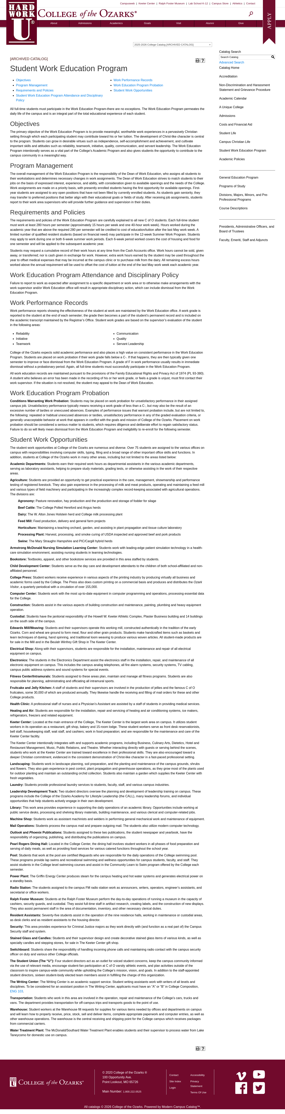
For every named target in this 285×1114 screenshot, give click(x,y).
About (53, 23)
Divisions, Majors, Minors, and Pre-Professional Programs (243, 197)
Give (241, 23)
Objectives (23, 80)
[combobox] (172, 44)
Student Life (227, 133)
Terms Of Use (198, 1092)
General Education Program (238, 177)
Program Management (31, 85)
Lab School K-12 (198, 3)
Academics (116, 23)
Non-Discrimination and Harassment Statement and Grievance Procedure (244, 87)
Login (172, 1087)
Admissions (85, 23)
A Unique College (231, 107)
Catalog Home (229, 67)
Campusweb (127, 3)
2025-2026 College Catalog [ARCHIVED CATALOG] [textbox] (163, 44)
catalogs (94, 1106)
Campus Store (220, 3)
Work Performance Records (133, 80)
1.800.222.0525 (132, 1091)
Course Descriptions (233, 208)
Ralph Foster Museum (172, 3)
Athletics (237, 3)
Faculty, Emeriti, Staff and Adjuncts (243, 240)
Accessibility (197, 1075)
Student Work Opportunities (133, 90)
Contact (250, 3)
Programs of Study (232, 186)
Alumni (210, 23)
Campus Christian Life (234, 141)
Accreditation (228, 76)
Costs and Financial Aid (235, 124)
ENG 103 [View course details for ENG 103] (16, 991)
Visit (178, 23)
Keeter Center (146, 3)
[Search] (251, 13)
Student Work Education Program (242, 150)
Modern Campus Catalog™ (181, 1106)
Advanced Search (231, 62)
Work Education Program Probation (138, 85)
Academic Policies (232, 159)
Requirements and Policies (34, 90)
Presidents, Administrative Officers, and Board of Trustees (246, 229)
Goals (147, 23)
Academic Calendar (233, 98)
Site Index (175, 1081)
